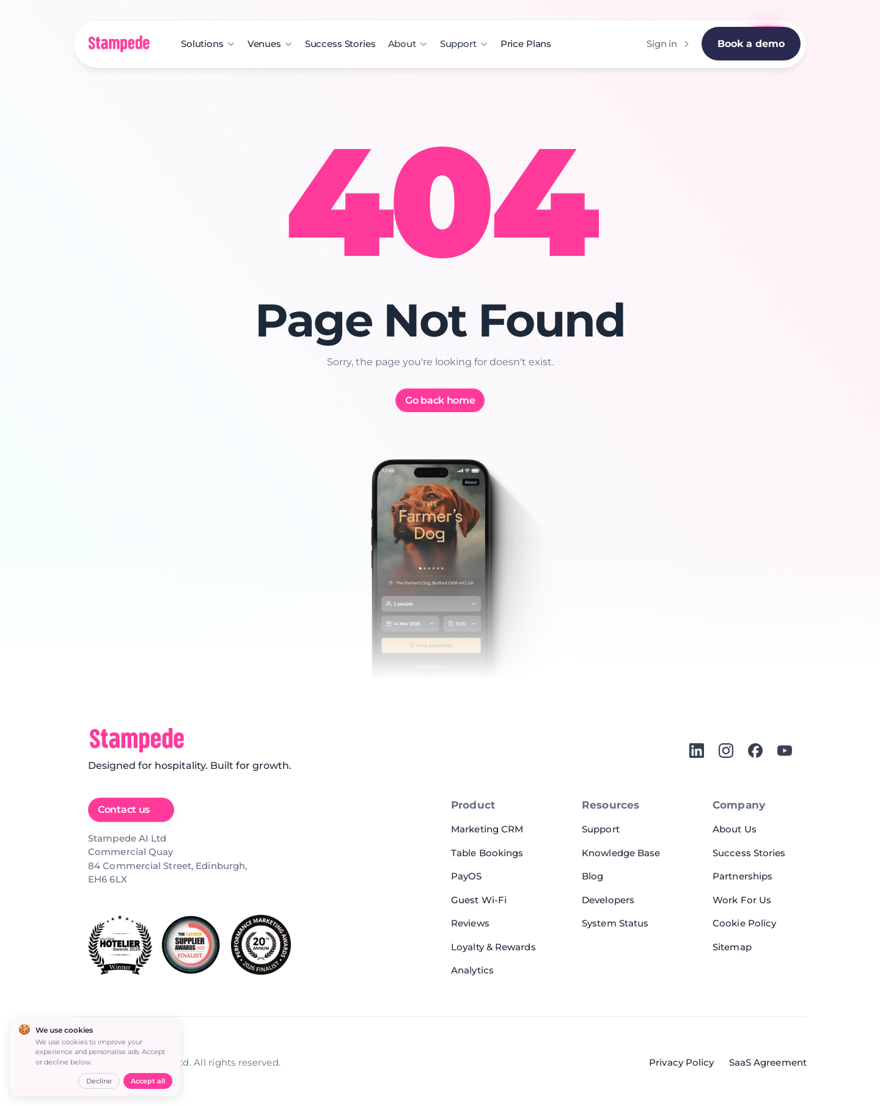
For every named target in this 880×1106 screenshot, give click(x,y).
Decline (99, 1081)
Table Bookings (487, 853)
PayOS (466, 876)
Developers (608, 900)
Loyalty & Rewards (493, 947)
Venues (264, 43)
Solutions (202, 43)
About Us (735, 829)
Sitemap (732, 947)
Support (601, 829)
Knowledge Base (621, 853)
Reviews (470, 923)
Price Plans (526, 43)
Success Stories (340, 43)
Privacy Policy (681, 1062)
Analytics (472, 970)
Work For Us (742, 900)
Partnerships (742, 876)
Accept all (148, 1081)
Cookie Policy (744, 923)
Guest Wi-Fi (479, 900)
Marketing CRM (487, 829)
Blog (592, 876)
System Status (615, 923)
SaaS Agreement (768, 1062)
